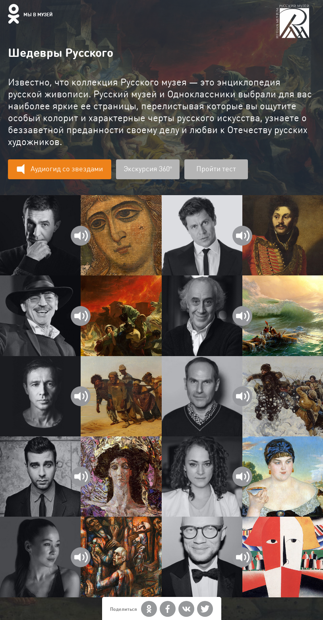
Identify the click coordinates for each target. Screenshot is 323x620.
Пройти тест (216, 169)
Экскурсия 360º (148, 169)
